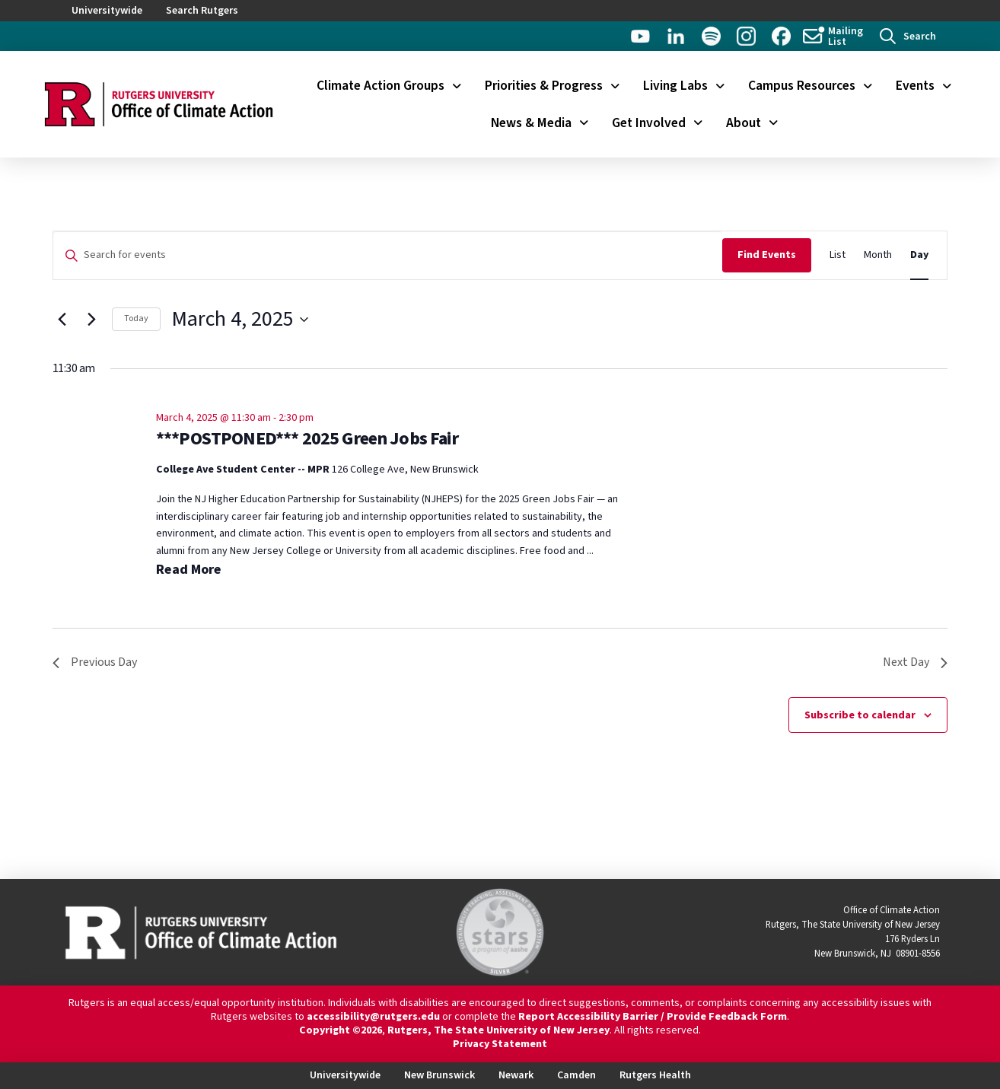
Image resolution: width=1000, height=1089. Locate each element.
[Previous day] (62, 319)
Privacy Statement (500, 1044)
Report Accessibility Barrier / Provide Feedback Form (652, 1016)
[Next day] (91, 319)
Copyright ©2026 (340, 1030)
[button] (908, 36)
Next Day (915, 662)
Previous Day (95, 662)
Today (136, 318)
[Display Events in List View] (838, 255)
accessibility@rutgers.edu (373, 1016)
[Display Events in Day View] (919, 255)
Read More (188, 569)
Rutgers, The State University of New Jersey (498, 1030)
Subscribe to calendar (860, 715)
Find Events (766, 255)
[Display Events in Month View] (878, 255)
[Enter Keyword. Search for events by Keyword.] (387, 255)
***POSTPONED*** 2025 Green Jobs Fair (307, 438)
